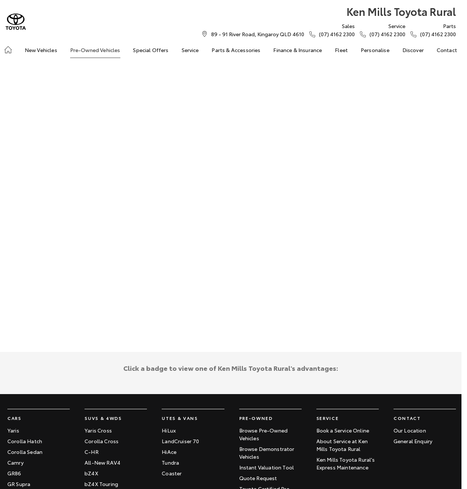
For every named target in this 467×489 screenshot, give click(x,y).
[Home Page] (16, 21)
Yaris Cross (98, 430)
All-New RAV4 (102, 462)
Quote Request (258, 478)
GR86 (14, 473)
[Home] (8, 50)
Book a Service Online (342, 430)
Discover (413, 50)
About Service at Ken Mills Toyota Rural (342, 444)
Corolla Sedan (24, 451)
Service (190, 50)
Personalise (375, 50)
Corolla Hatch (24, 441)
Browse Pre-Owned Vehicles (263, 434)
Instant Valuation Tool (266, 467)
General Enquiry (413, 441)
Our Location (410, 430)
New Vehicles (41, 50)
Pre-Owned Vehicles (95, 50)
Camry (15, 462)
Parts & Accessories (236, 50)
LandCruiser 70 (180, 441)
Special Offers (150, 50)
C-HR (92, 451)
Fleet (341, 50)
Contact (447, 50)
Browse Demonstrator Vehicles (267, 452)
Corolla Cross (102, 441)
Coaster (172, 473)
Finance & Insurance (297, 50)
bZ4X (91, 473)
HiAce (169, 451)
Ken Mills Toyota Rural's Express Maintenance (345, 463)
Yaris (13, 430)
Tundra (170, 462)
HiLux (169, 430)
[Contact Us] (257, 34)
